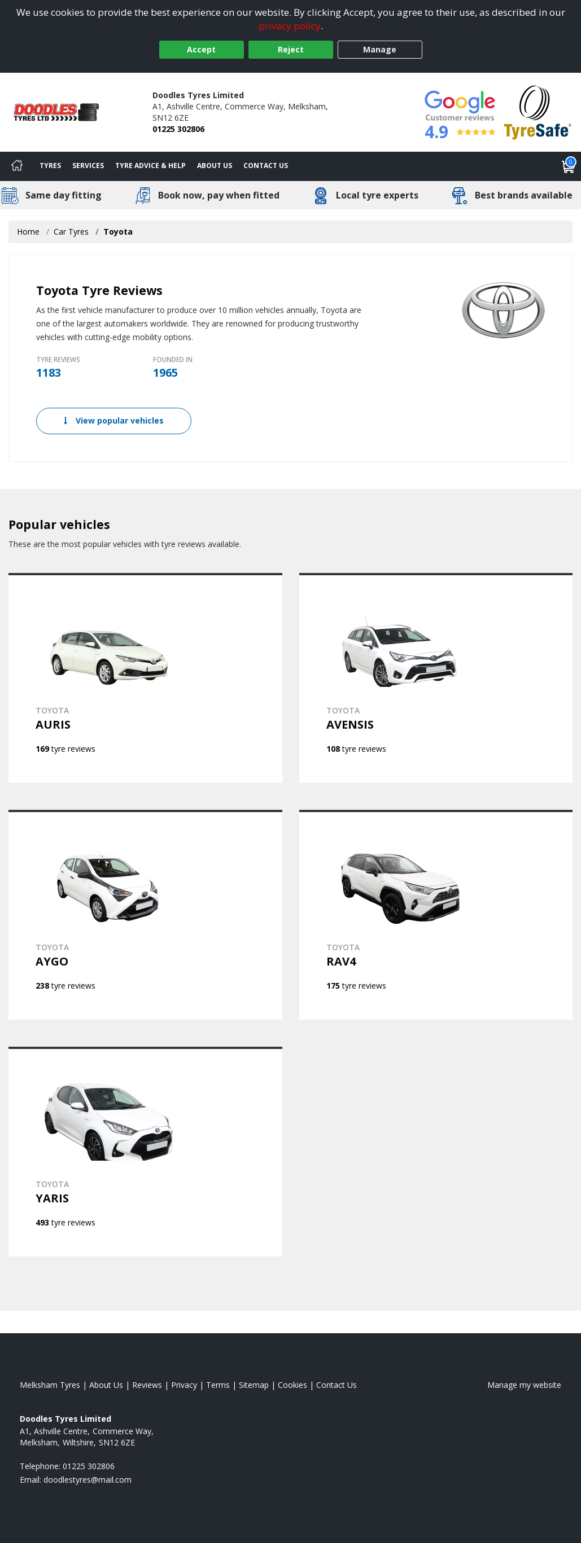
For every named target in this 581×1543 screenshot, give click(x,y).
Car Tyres (71, 231)
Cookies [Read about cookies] (292, 1384)
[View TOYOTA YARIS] (145, 1152)
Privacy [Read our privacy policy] (184, 1384)
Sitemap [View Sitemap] (254, 1384)
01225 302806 (178, 129)
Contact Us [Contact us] (265, 165)
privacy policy (290, 25)
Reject (291, 49)
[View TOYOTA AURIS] (145, 678)
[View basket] (568, 166)
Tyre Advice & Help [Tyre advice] (150, 165)
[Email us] (87, 1479)
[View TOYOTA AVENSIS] (436, 678)
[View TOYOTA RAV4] (436, 915)
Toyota (118, 231)
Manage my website (524, 1384)
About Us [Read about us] (106, 1384)
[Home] (17, 166)
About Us (214, 165)
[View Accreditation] (538, 111)
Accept (201, 49)
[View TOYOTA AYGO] (145, 915)
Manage (379, 49)
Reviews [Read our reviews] (147, 1384)
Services (88, 165)
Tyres (50, 165)
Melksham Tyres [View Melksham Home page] (50, 1384)
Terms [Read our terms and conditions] (218, 1384)
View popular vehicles (114, 420)
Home (28, 231)
